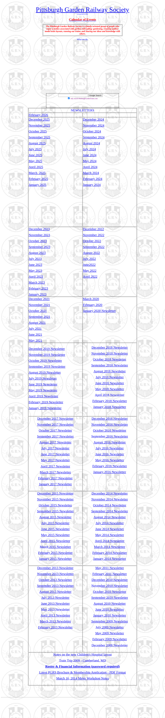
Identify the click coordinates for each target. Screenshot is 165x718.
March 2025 (37, 173)
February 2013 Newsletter (55, 627)
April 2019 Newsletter (43, 396)
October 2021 (38, 310)
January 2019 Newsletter (45, 408)
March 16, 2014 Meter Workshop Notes (82, 678)
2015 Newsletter (59, 547)
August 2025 (37, 143)
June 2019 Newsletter (43, 384)
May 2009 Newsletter (109, 633)
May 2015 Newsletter (55, 535)
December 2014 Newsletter (110, 493)
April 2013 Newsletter (55, 615)
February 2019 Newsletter (46, 402)
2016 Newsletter (116, 436)
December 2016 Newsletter (110, 418)
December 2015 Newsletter (55, 493)
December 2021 (39, 299)
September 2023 (39, 247)
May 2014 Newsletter (109, 535)
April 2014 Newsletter (110, 541)
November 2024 (93, 125)
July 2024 (89, 149)
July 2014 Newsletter (110, 523)
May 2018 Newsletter (109, 389)
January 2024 (92, 184)
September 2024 (94, 137)
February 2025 (38, 179)
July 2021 (35, 328)
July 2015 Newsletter (55, 523)
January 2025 (37, 184)
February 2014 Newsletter (109, 552)
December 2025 (39, 119)
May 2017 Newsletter (55, 460)
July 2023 (35, 258)
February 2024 (92, 179)
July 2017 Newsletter (55, 448)
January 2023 (37, 294)
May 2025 (35, 161)
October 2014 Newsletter (109, 505)
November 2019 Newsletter (47, 354)
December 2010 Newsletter (110, 579)
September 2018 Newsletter (109, 365)
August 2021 (37, 322)
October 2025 (38, 131)
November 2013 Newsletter (55, 574)
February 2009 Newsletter (109, 639)
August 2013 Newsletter (55, 591)
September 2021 (39, 316)
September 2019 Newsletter (47, 366)
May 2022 (89, 270)
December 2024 (93, 119)
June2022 (89, 264)
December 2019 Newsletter (47, 348)
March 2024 (91, 173)
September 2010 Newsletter (109, 597)
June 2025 (35, 155)
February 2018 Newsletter (109, 401)
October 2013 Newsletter (55, 579)
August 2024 (91, 143)
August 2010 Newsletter (110, 603)
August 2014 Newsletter (110, 517)
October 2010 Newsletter (109, 591)
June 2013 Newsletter (55, 603)
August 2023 (37, 253)
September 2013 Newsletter (55, 585)
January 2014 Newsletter (109, 558)
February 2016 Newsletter (109, 466)
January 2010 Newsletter (109, 615)
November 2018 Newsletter (109, 353)
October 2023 (38, 241)
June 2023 (35, 264)
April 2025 (36, 167)
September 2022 (94, 247)
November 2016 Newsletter (109, 424)
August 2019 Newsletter (45, 372)
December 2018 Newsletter (110, 347)
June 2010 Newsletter (109, 609)
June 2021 (35, 334)
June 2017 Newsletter (55, 454)
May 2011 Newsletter (109, 568)
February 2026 (38, 115)
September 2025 (39, 137)
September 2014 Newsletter (109, 511)
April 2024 (90, 167)
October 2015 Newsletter (55, 505)
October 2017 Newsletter (55, 430)
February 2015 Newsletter (55, 552)
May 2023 (35, 270)
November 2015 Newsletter (55, 499)
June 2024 (89, 155)
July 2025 (35, 149)
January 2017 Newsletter (55, 484)
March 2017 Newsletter (55, 472)
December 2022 (93, 229)
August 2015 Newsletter (55, 517)
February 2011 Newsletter (109, 574)
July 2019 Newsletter (43, 378)
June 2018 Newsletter (109, 383)
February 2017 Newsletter (55, 478)
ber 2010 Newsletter (114, 585)
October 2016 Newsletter (109, 430)
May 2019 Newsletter (43, 390)
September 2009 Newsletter (109, 621)
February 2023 (38, 288)
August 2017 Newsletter (55, 442)
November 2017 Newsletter (55, 424)
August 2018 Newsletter (110, 371)
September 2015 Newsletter (55, 511)
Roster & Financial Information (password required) (82, 666)
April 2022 (90, 276)
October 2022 (92, 241)
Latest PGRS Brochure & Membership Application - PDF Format (82, 672)
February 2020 (92, 305)
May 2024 (89, 161)
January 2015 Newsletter (55, 558)
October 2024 (92, 131)
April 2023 (36, 276)
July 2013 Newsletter (55, 597)
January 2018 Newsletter (109, 407)
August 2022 (91, 253)
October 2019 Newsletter (45, 360)
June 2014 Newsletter (109, 529)
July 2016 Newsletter (110, 448)
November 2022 (93, 235)
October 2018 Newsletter (109, 359)
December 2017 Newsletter (55, 418)
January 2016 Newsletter (109, 472)
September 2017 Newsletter (55, 436)
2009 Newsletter (112, 627)
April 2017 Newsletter (55, 466)
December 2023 (39, 229)
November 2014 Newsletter (109, 499)
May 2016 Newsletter (109, 460)
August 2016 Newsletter (110, 442)
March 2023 (37, 282)
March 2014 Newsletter (109, 547)
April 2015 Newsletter (55, 541)
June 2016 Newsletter (109, 454)
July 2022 (89, 258)
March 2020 (91, 299)
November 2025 (39, 125)
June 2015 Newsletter (55, 529)
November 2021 (39, 305)
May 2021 (35, 340)
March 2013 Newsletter (55, 621)
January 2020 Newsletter (99, 310)
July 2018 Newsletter (110, 377)
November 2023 (39, 235)
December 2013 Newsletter (55, 568)
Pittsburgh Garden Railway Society (82, 9)
